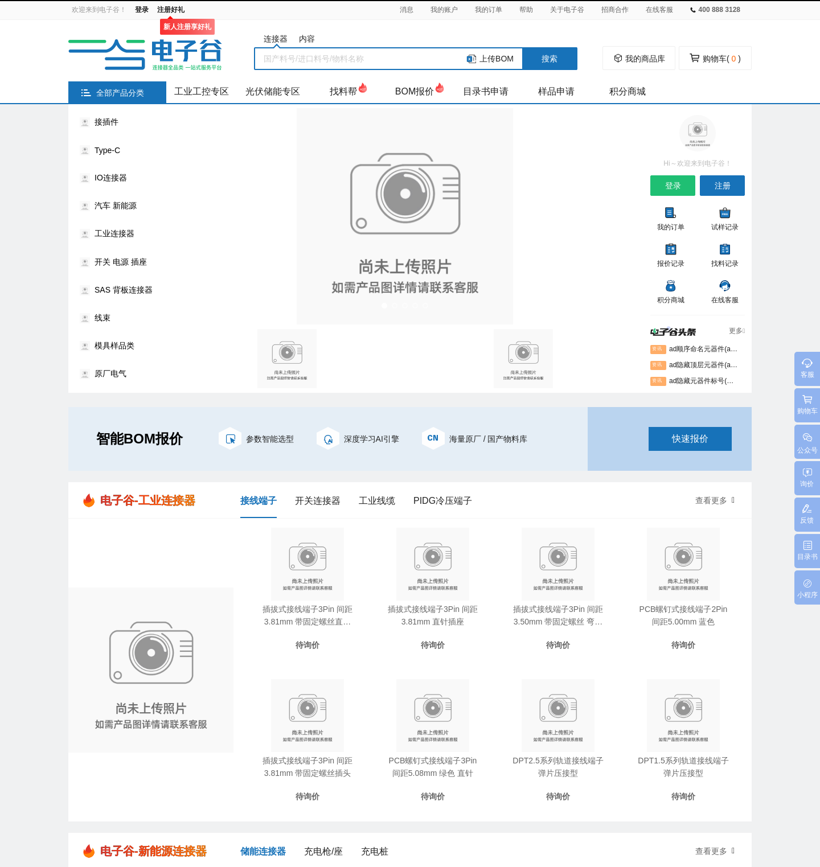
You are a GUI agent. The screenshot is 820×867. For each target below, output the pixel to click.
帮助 (526, 10)
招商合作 (615, 10)
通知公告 (534, 697)
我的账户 (444, 10)
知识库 (289, 676)
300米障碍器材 (626, 801)
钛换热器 (573, 801)
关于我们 (534, 676)
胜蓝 (178, 801)
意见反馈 (367, 717)
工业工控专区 (201, 91)
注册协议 (433, 676)
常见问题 (367, 697)
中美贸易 (422, 801)
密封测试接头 (523, 801)
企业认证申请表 (450, 717)
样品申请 (556, 91)
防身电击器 (468, 801)
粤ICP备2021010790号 (496, 822)
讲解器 (675, 801)
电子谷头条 (297, 717)
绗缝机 (258, 801)
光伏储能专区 (272, 91)
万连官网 (143, 801)
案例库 (289, 697)
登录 (142, 10)
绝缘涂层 (714, 801)
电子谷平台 (216, 801)
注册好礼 (170, 10)
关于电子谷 (567, 10)
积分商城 (627, 91)
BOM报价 (414, 91)
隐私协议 (433, 697)
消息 (406, 10)
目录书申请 (486, 91)
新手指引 (367, 676)
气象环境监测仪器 (313, 801)
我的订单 (488, 10)
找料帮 (343, 91)
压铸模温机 (375, 801)
